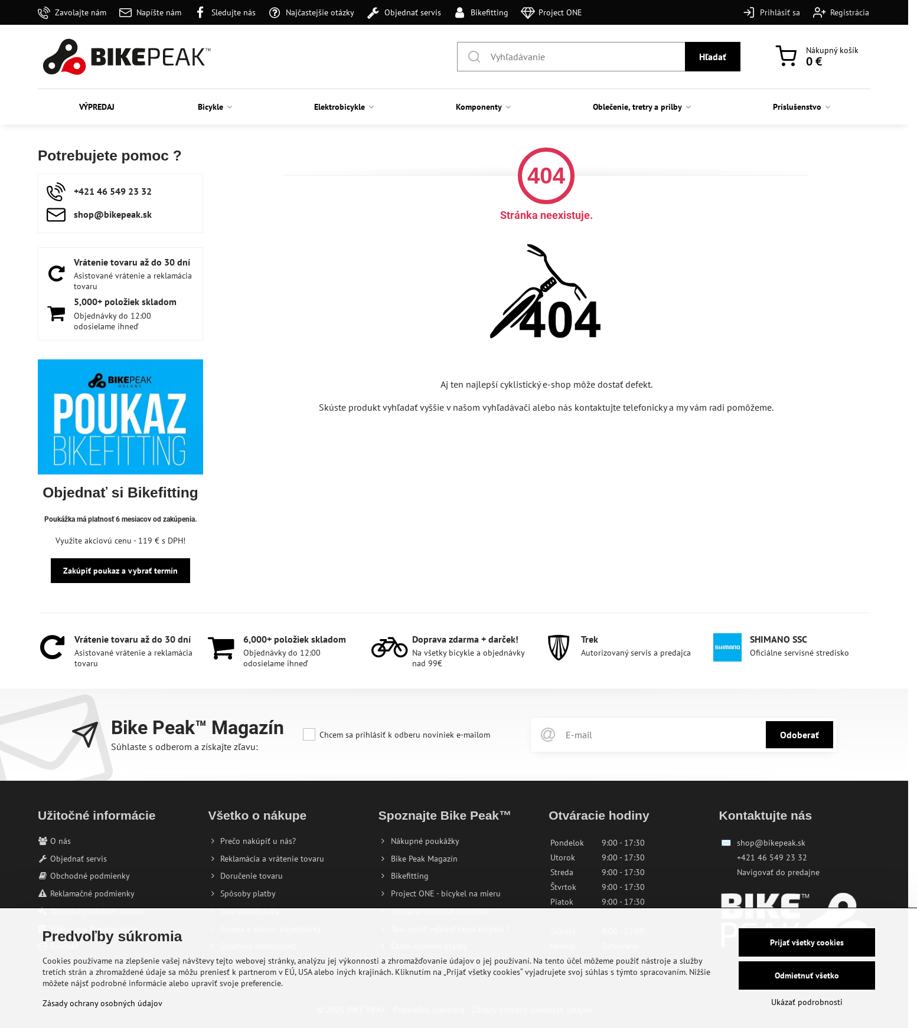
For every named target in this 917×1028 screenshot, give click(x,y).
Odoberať (799, 735)
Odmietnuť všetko (807, 975)
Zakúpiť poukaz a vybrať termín (120, 570)
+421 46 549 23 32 (772, 857)
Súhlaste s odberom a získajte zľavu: (184, 746)
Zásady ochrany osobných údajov (102, 1003)
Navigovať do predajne (778, 872)
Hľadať (712, 57)
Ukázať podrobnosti (807, 1002)
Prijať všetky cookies (807, 942)
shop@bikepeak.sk (771, 842)
